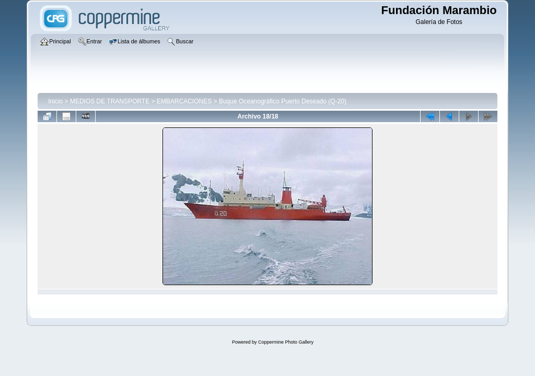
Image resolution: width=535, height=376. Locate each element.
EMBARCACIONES (184, 101)
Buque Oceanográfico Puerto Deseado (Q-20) (282, 101)
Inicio (55, 101)
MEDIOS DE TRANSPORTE (109, 101)
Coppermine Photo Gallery (285, 342)
